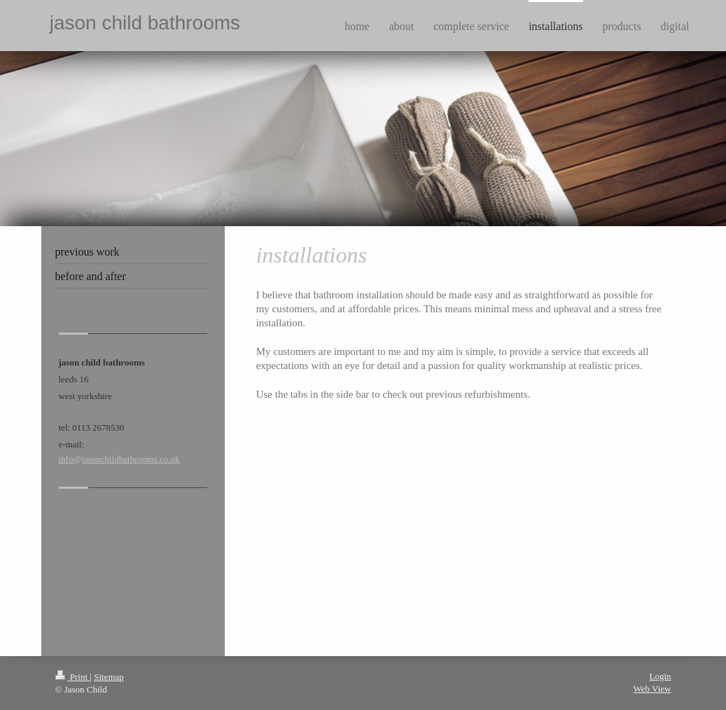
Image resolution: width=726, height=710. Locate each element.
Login (660, 676)
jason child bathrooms (145, 23)
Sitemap (109, 676)
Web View (652, 688)
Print (72, 676)
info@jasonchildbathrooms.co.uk (119, 459)
